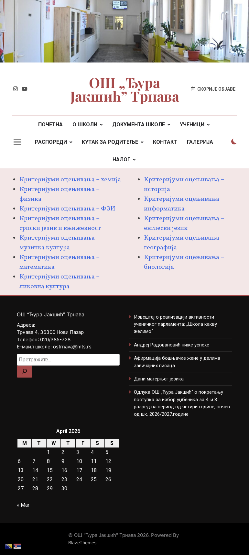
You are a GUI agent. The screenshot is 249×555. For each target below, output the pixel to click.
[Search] (24, 372)
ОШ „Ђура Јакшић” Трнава (124, 89)
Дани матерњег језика (159, 379)
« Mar (23, 505)
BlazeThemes (82, 542)
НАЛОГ (121, 159)
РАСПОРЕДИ (51, 142)
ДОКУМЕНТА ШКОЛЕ (138, 124)
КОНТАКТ (165, 142)
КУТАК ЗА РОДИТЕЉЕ (110, 142)
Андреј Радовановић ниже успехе (171, 345)
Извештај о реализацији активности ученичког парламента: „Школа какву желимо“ (175, 324)
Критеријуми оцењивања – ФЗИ (67, 208)
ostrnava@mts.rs (72, 347)
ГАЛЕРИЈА (200, 142)
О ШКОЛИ (84, 124)
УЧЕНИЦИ (192, 124)
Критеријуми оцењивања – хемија (70, 179)
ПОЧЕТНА (50, 124)
